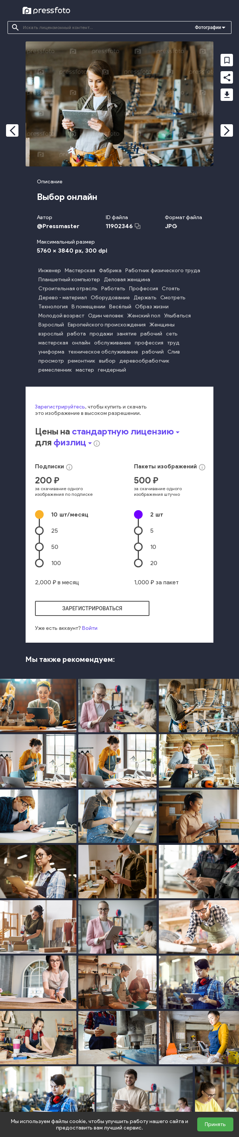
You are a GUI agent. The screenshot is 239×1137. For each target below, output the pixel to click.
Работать (113, 288)
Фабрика (110, 270)
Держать (145, 297)
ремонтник (81, 361)
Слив (173, 352)
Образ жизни (152, 306)
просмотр (51, 361)
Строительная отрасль (67, 288)
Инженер (49, 270)
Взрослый (51, 325)
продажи (101, 334)
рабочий (151, 334)
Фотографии (208, 27)
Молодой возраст (61, 315)
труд (173, 343)
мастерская (53, 343)
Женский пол (143, 315)
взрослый (50, 334)
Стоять (171, 288)
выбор (107, 361)
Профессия (143, 288)
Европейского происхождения (107, 325)
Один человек (105, 315)
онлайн (81, 343)
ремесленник (55, 370)
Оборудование (110, 297)
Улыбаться (177, 315)
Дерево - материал (62, 297)
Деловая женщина (127, 279)
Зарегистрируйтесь (60, 407)
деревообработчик (144, 361)
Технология (53, 306)
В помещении (88, 306)
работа (76, 334)
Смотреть (173, 297)
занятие (127, 334)
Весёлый (120, 306)
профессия (149, 343)
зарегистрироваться (92, 608)
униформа (51, 352)
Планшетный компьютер (69, 279)
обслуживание (112, 343)
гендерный (112, 370)
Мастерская (80, 270)
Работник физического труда (162, 270)
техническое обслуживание (103, 352)
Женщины (162, 325)
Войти (89, 628)
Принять (215, 1124)
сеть (172, 334)
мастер (85, 370)
